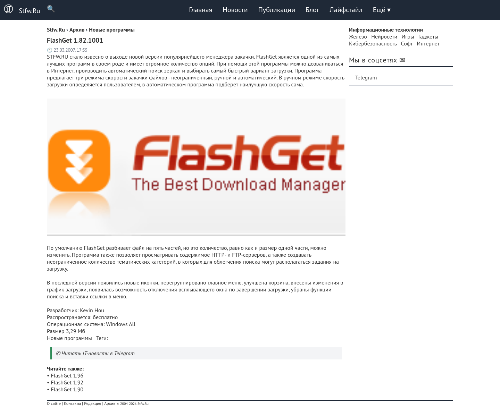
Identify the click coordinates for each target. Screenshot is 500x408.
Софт (407, 43)
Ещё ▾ (382, 9)
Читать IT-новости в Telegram (98, 353)
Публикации (276, 9)
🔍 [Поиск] (47, 8)
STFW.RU (57, 56)
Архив (109, 403)
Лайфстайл (346, 9)
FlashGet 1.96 (67, 375)
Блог (312, 9)
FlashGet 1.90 (67, 389)
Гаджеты (428, 36)
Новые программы (69, 337)
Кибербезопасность (373, 43)
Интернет (428, 43)
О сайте (54, 403)
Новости (235, 9)
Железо (358, 36)
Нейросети (384, 36)
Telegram (366, 77)
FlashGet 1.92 (67, 382)
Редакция (92, 403)
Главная (200, 9)
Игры (407, 36)
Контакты (72, 403)
